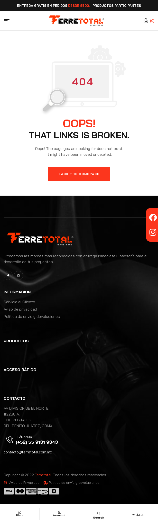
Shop (19, 515)
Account (59, 515)
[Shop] (19, 512)
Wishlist (138, 515)
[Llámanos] (10, 440)
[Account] (59, 512)
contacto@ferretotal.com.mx (28, 452)
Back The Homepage (79, 174)
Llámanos (24, 437)
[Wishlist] (138, 512)
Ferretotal (43, 475)
